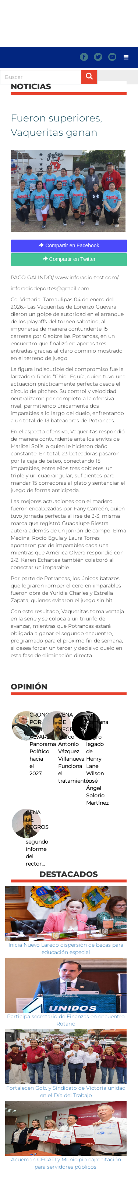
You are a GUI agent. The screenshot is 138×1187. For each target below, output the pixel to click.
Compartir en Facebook (69, 245)
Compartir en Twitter (69, 259)
